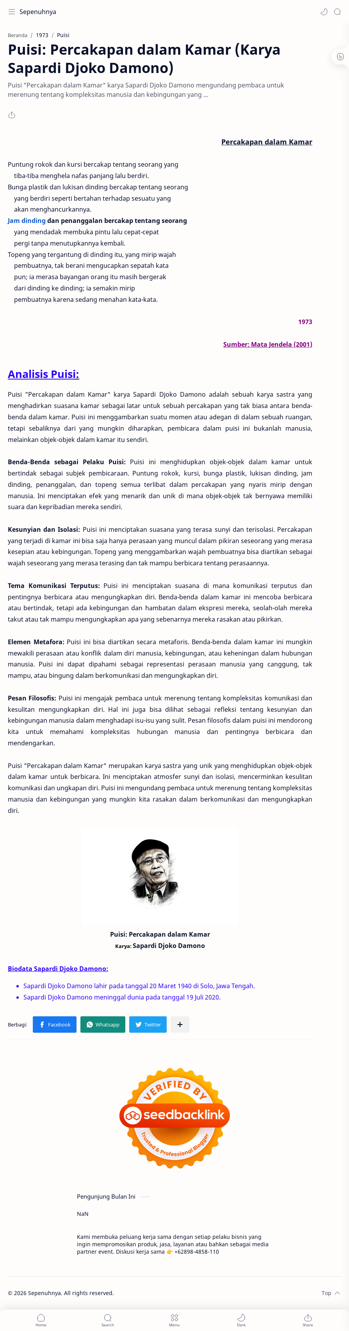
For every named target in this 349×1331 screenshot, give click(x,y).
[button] (324, 12)
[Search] (337, 12)
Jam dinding (27, 220)
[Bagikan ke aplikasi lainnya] (180, 1024)
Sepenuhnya (38, 11)
